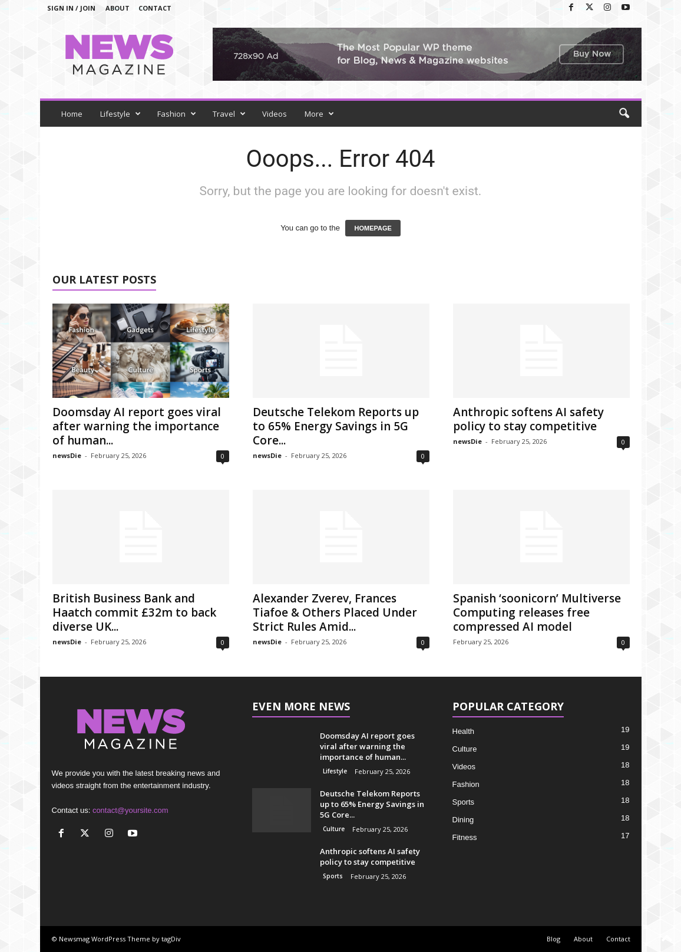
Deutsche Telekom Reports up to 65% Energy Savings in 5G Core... (336, 426)
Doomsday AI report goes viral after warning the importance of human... (136, 426)
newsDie (66, 455)
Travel (229, 114)
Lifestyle (120, 114)
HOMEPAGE (372, 228)
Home (71, 113)
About (117, 8)
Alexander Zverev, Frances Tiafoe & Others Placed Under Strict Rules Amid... (335, 612)
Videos (274, 113)
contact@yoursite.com (130, 810)
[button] (624, 114)
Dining (463, 819)
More (319, 114)
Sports (333, 876)
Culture (334, 829)
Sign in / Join (71, 8)
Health (463, 731)
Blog (553, 938)
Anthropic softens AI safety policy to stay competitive (528, 419)
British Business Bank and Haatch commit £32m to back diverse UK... (134, 612)
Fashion (176, 114)
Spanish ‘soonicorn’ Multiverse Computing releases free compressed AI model (537, 612)
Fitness (464, 837)
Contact (154, 8)
